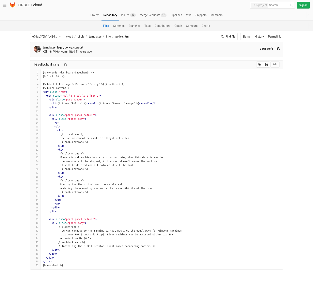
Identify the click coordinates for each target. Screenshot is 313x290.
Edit (275, 64)
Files (106, 25)
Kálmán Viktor (52, 51)
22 (35, 153)
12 (35, 115)
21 (35, 149)
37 (35, 211)
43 (35, 234)
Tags (147, 25)
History (259, 36)
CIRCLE (24, 5)
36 (35, 207)
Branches (134, 25)
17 (35, 134)
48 (35, 253)
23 (35, 157)
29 (35, 180)
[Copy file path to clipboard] (65, 65)
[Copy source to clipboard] (259, 64)
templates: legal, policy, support (63, 47)
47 (35, 250)
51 (35, 265)
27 (35, 172)
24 (35, 161)
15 (35, 126)
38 (35, 215)
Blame (246, 36)
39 (35, 219)
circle (81, 36)
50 (35, 261)
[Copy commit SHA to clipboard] (278, 49)
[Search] (281, 5)
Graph (178, 25)
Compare (192, 25)
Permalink (274, 36)
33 (35, 196)
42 (35, 230)
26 (35, 169)
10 (35, 107)
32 (35, 192)
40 (35, 223)
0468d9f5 (266, 48)
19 (35, 142)
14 (35, 122)
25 (35, 165)
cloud (37, 5)
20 (35, 145)
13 (35, 119)
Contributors (163, 25)
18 (35, 138)
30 (35, 184)
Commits (119, 25)
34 (35, 199)
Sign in (303, 5)
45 (35, 242)
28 (35, 176)
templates (95, 36)
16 (35, 130)
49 (35, 257)
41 (35, 226)
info (108, 36)
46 (35, 246)
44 (35, 238)
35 (35, 203)
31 (35, 188)
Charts (206, 25)
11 (35, 111)
